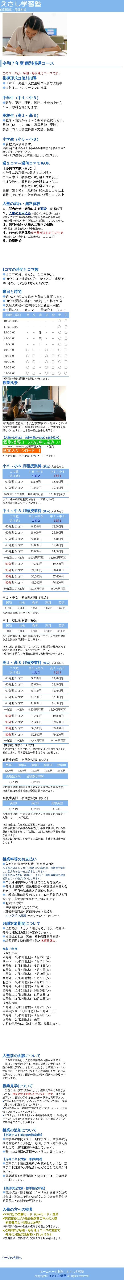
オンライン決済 (15, 915)
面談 (43, 208)
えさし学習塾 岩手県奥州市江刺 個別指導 (31, 4)
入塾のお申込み (20, 213)
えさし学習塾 (58, 1275)
